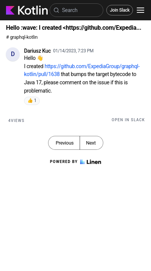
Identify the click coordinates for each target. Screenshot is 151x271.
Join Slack (120, 10)
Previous (65, 143)
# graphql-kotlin (22, 37)
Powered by (75, 162)
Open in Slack (128, 120)
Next (91, 143)
